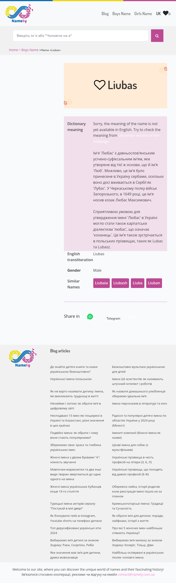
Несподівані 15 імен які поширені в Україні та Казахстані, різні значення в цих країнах (76, 416)
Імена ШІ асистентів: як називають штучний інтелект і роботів (137, 378)
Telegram (109, 314)
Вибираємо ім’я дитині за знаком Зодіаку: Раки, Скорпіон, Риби (74, 530)
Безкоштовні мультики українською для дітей (138, 366)
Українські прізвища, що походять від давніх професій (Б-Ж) (139, 466)
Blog (105, 13)
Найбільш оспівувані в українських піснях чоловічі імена (137, 541)
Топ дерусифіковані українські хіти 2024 (75, 518)
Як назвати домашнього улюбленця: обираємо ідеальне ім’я (138, 390)
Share (130, 314)
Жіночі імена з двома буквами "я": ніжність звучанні (74, 454)
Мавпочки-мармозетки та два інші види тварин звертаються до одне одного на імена (75, 468)
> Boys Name (28, 47)
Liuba (138, 280)
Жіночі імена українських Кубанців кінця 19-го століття (75, 482)
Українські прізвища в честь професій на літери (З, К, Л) (139, 454)
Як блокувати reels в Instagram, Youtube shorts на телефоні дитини (75, 506)
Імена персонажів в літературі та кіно (139, 400)
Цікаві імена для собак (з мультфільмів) (130, 442)
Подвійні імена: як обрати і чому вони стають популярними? (73, 430)
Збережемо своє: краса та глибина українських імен (75, 442)
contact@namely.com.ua (136, 561)
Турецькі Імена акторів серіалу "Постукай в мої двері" (72, 494)
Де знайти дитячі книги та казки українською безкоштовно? (73, 366)
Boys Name (122, 13)
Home (14, 47)
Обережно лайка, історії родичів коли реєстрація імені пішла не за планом (139, 482)
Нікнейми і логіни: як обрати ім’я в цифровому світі (75, 402)
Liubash (120, 280)
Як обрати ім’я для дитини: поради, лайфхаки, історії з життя (137, 506)
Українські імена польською (70, 376)
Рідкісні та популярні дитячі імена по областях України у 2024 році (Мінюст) (138, 416)
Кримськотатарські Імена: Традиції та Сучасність (139, 494)
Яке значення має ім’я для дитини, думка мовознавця (75, 541)
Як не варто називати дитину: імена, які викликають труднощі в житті (76, 390)
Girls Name (143, 13)
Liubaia (101, 280)
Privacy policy (116, 575)
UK (158, 13)
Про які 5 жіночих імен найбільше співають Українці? (137, 518)
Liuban (154, 280)
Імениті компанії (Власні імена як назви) (136, 430)
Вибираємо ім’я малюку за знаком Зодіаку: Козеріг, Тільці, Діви (136, 530)
